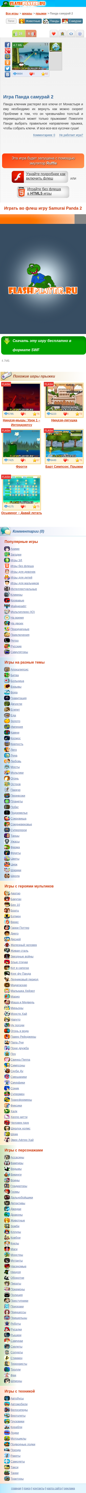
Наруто (12, 1019)
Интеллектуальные (20, 589)
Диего (11, 933)
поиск (27, 1488)
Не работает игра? (71, 135)
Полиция (13, 1295)
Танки (11, 1473)
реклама (69, 1488)
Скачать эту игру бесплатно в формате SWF (42, 345)
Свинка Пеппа (17, 1059)
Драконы (13, 1214)
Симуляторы (16, 652)
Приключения (16, 634)
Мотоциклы (15, 1438)
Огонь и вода (16, 1031)
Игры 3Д (13, 560)
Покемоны (14, 1289)
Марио (12, 996)
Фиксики (13, 1105)
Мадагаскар (15, 985)
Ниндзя (12, 1272)
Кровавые (14, 600)
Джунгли (13, 703)
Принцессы (15, 1312)
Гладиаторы (15, 1186)
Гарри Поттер (16, 927)
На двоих (13, 623)
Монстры (13, 1254)
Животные (29, 21)
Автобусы (14, 1398)
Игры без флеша (19, 566)
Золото (12, 721)
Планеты (13, 801)
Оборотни (14, 1277)
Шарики (12, 870)
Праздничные (16, 629)
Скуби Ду (13, 1071)
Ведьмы (13, 1168)
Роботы (12, 1323)
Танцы (11, 835)
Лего (10, 749)
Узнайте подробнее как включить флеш (46, 176)
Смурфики (14, 1082)
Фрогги (21, 448)
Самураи (71, 21)
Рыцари (12, 1335)
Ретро (11, 640)
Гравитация (15, 698)
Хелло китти (16, 1117)
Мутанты (13, 1260)
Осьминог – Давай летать (21, 495)
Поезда (12, 1450)
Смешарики (15, 1076)
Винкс (11, 922)
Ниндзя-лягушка (64, 402)
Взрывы (12, 686)
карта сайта (54, 1488)
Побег (11, 807)
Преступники (16, 1300)
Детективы (14, 1203)
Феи (10, 1375)
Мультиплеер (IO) (19, 611)
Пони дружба (16, 1048)
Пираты (12, 1283)
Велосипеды (16, 1409)
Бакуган (12, 899)
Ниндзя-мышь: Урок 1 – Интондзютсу (21, 405)
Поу (10, 1053)
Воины (12, 1180)
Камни (11, 732)
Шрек (11, 1134)
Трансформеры (18, 1099)
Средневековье (18, 824)
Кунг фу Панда (17, 973)
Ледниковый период (21, 979)
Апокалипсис (16, 669)
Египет (12, 709)
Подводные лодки (19, 1444)
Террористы (15, 1363)
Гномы (11, 1191)
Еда (10, 715)
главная (16, 1488)
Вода (10, 692)
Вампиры (13, 1163)
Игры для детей (18, 577)
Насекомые (15, 1266)
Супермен (14, 1094)
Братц (11, 910)
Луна (10, 755)
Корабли (13, 1427)
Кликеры (13, 594)
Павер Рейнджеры (20, 1036)
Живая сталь (16, 950)
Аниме (11, 548)
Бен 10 (12, 904)
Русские (13, 646)
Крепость (13, 744)
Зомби (11, 1226)
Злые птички (16, 962)
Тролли (12, 1369)
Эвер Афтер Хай (18, 1139)
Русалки (13, 1329)
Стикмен (13, 1358)
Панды (51, 21)
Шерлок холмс (17, 1128)
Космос (12, 738)
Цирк (10, 864)
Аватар (12, 893)
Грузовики (14, 1421)
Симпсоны (14, 1065)
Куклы (11, 1243)
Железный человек (20, 945)
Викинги (13, 1174)
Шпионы (13, 1381)
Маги (10, 1249)
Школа (12, 875)
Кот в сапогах (16, 967)
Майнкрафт (15, 606)
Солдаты (13, 1352)
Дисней (12, 939)
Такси (11, 1467)
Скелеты (13, 1346)
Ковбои (12, 1237)
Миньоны (13, 1008)
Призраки (14, 1306)
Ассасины (14, 1157)
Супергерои (15, 830)
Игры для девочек (19, 571)
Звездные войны (18, 956)
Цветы (11, 858)
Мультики (14, 772)
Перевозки (14, 795)
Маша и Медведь (19, 1002)
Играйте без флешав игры (44, 191)
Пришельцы (15, 1317)
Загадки (12, 554)
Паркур (12, 789)
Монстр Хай (15, 1013)
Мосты (12, 767)
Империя (13, 726)
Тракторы (14, 1478)
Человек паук (16, 1122)
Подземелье (16, 812)
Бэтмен (12, 916)
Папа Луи (14, 1042)
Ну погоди (14, 1025)
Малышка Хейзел (19, 990)
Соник (11, 1088)
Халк (10, 1111)
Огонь (11, 778)
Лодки (11, 1432)
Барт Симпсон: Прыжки (64, 448)
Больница (14, 680)
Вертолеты (14, 1415)
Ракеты (12, 1455)
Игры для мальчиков (21, 583)
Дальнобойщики (18, 1197)
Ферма (12, 847)
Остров (12, 784)
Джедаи (12, 1209)
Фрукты (12, 853)
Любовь (12, 761)
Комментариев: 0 (44, 135)
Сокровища (15, 818)
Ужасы (12, 841)
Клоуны (12, 1231)
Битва (11, 675)
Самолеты (14, 1461)
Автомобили (16, 1404)
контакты (38, 1488)
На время (14, 617)
